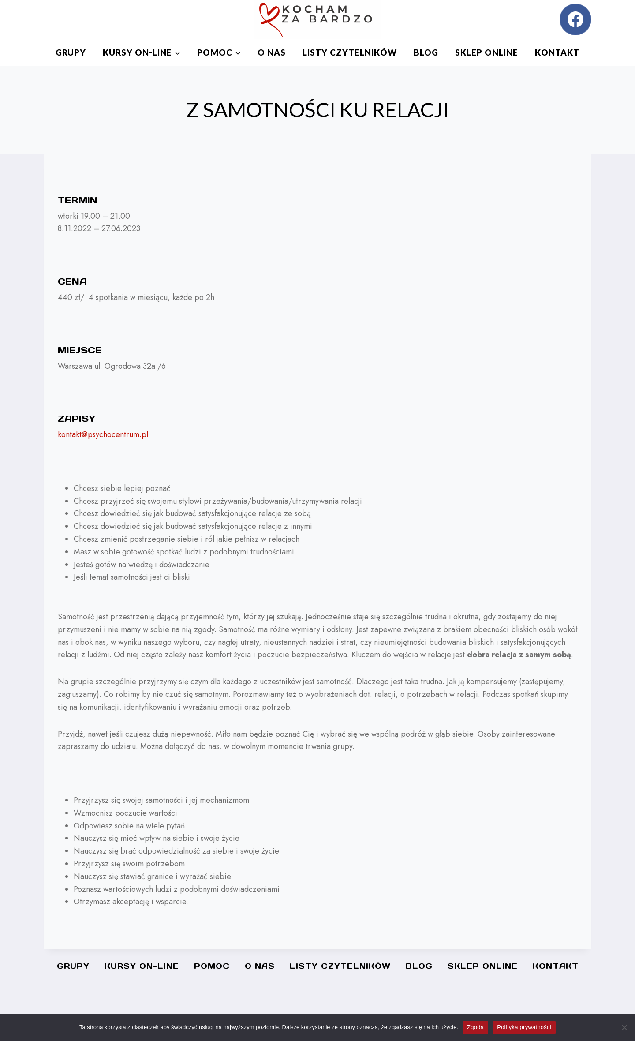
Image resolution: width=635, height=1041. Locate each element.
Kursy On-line (142, 966)
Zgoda (475, 1027)
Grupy (71, 52)
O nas (272, 52)
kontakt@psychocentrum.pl (103, 434)
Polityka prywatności (524, 1027)
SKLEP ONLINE (486, 52)
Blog (426, 52)
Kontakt (557, 52)
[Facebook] (575, 19)
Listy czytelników (350, 52)
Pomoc (212, 966)
